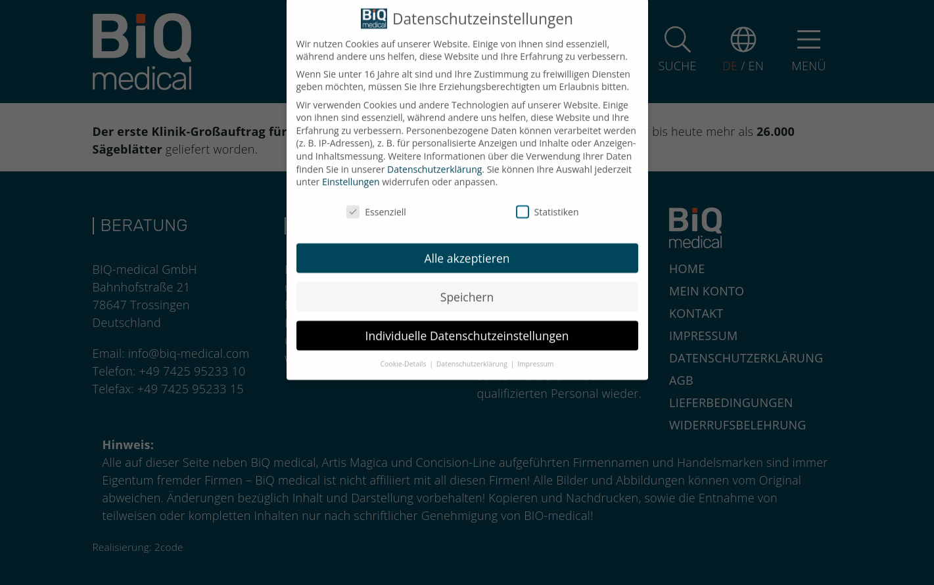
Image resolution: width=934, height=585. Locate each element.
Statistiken (547, 205)
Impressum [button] (535, 357)
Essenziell (376, 205)
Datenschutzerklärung (434, 162)
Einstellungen (351, 175)
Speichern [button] (467, 290)
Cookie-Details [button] (404, 357)
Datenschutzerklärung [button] (472, 357)
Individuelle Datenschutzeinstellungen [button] (467, 329)
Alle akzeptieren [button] (466, 251)
